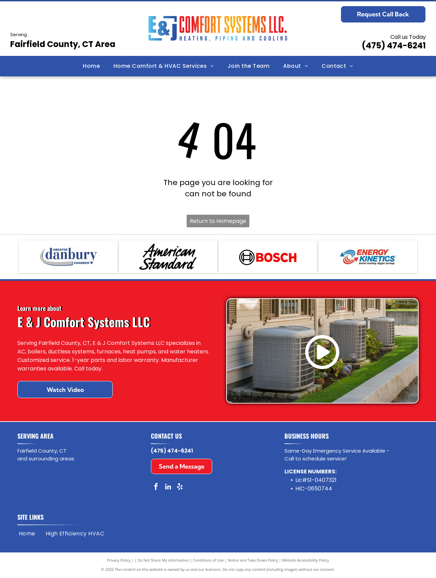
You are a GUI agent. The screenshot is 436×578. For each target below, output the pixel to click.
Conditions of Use (208, 560)
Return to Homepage (218, 221)
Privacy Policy (118, 560)
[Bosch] (268, 257)
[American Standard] (168, 257)
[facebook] (156, 488)
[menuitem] (91, 66)
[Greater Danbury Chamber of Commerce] (68, 257)
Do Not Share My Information (163, 560)
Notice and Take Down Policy (253, 560)
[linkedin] (168, 488)
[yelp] (180, 488)
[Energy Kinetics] (367, 257)
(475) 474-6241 (394, 45)
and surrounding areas (45, 459)
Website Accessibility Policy (305, 560)
